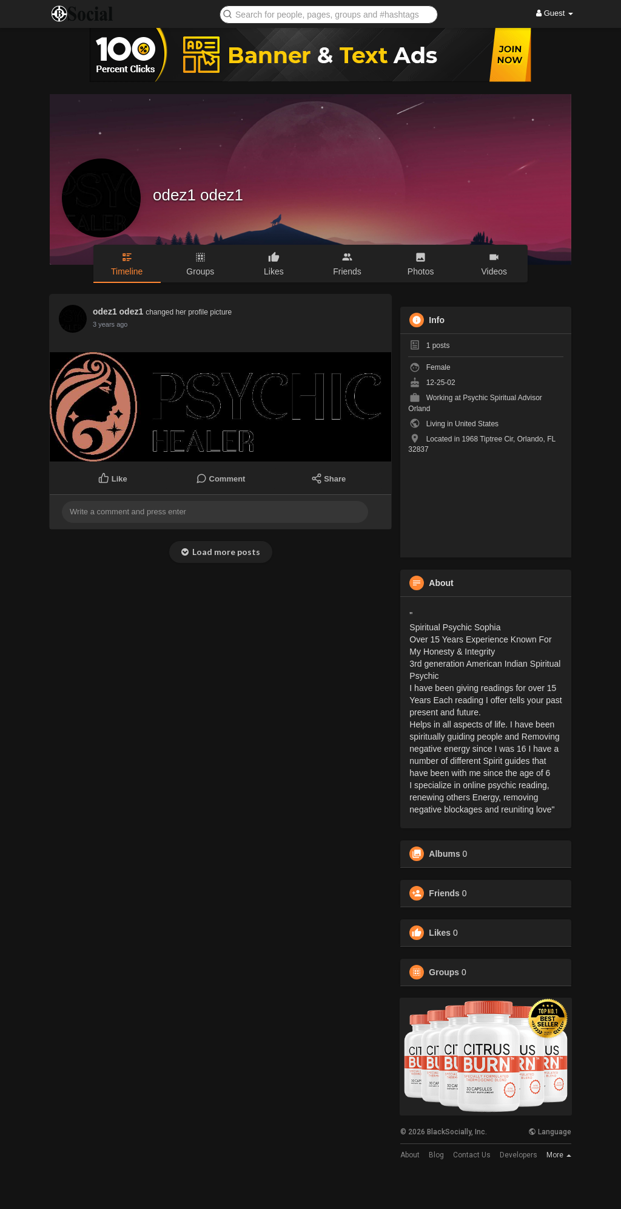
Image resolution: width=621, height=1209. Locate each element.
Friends (444, 893)
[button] (328, 14)
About (410, 1155)
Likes (440, 933)
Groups (444, 972)
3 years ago (110, 324)
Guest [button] (554, 13)
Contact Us (472, 1155)
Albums (444, 854)
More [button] (558, 1155)
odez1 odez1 (198, 195)
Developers (518, 1155)
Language (549, 1132)
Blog (436, 1155)
